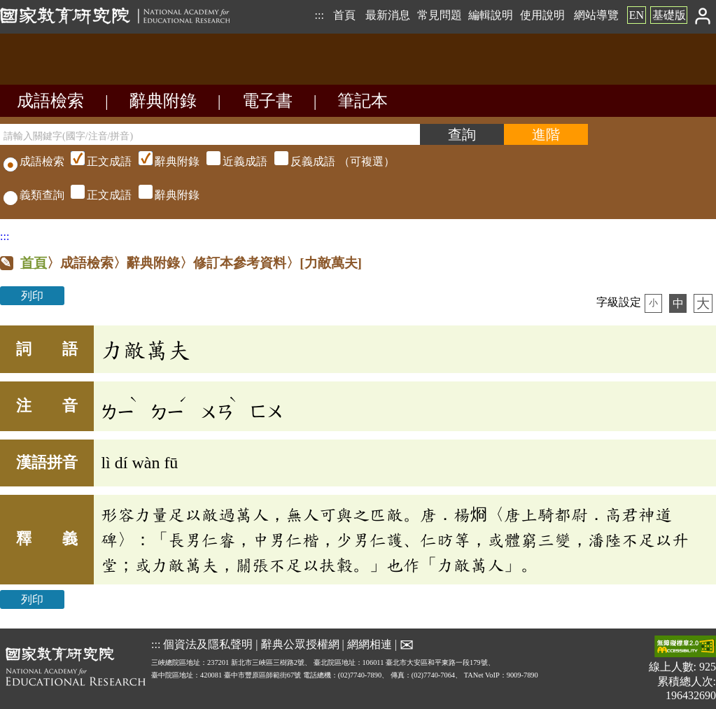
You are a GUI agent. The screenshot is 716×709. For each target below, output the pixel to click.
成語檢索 (50, 101)
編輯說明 (490, 15)
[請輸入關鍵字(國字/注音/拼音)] (210, 134)
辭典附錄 (163, 101)
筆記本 (362, 101)
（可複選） (231, 161)
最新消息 (387, 15)
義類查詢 (33, 195)
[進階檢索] (546, 134)
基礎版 (669, 15)
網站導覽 (596, 15)
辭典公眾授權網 (300, 644)
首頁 (344, 15)
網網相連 (369, 644)
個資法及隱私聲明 (208, 644)
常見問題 (439, 15)
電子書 (267, 101)
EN (636, 15)
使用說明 (542, 15)
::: (318, 15)
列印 (32, 296)
